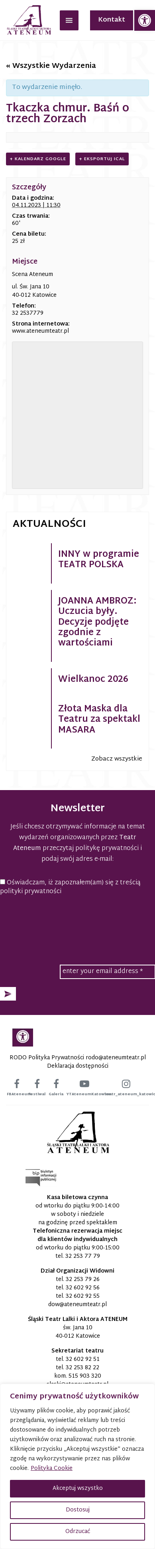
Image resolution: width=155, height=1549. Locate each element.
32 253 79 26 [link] (83, 1280)
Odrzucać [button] (77, 1532)
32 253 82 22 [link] (82, 1368)
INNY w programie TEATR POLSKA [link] (98, 560)
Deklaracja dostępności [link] (77, 1066)
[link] (144, 20)
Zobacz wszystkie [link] (116, 759)
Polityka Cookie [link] (52, 1469)
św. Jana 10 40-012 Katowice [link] (77, 1332)
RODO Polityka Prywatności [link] (47, 1058)
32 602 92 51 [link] (83, 1359)
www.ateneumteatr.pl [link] (40, 331)
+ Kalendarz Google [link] (38, 159)
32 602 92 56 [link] (83, 1288)
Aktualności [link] (49, 524)
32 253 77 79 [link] (82, 1256)
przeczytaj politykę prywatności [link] (91, 848)
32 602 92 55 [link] (83, 1296)
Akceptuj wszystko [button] (78, 1488)
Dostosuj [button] (78, 1510)
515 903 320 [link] (85, 1376)
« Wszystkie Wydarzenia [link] (51, 66)
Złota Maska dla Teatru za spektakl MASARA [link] (99, 720)
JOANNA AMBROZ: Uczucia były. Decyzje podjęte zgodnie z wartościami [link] (97, 623)
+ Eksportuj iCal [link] (102, 159)
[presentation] (77, 921)
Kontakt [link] (111, 20)
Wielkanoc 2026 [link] (93, 680)
